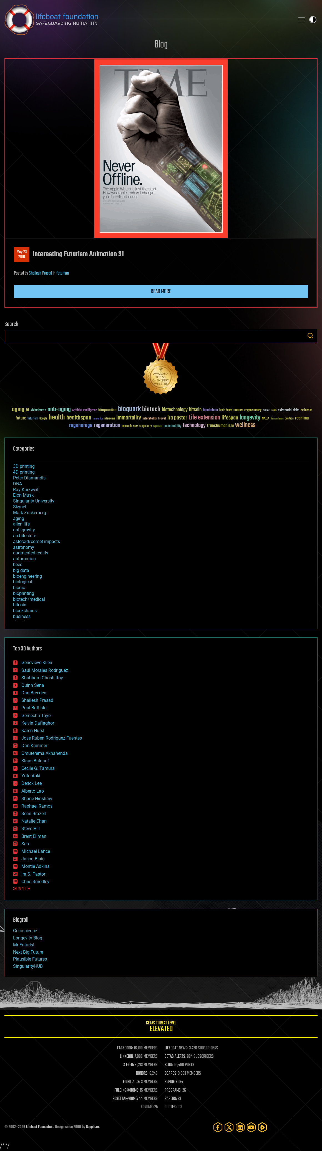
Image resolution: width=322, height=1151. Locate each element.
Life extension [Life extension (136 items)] (204, 417)
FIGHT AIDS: (131, 1081)
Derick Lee (31, 783)
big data (21, 570)
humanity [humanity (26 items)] (98, 419)
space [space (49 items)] (157, 425)
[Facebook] (217, 1127)
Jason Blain (33, 858)
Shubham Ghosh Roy (42, 677)
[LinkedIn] (240, 1127)
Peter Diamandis (29, 478)
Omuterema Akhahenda (44, 753)
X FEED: (128, 1065)
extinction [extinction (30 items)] (306, 410)
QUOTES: (171, 1107)
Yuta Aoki (30, 775)
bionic (19, 587)
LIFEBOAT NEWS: (176, 1048)
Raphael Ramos (36, 806)
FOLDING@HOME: (126, 1090)
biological (22, 581)
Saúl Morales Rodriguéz (44, 670)
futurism (62, 273)
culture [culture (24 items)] (266, 410)
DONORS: (142, 1073)
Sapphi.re (92, 1127)
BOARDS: (171, 1073)
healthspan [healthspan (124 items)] (78, 417)
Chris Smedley (35, 881)
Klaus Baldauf (35, 760)
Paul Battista (34, 707)
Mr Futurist (23, 945)
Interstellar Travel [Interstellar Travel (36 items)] (154, 419)
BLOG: (169, 1065)
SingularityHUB (28, 966)
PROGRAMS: (173, 1090)
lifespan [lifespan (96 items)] (230, 418)
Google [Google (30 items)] (43, 419)
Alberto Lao (32, 791)
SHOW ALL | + (21, 889)
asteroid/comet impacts (36, 541)
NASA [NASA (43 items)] (265, 418)
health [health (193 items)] (57, 418)
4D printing (24, 472)
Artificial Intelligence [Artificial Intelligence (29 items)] (84, 410)
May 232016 (22, 255)
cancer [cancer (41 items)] (238, 410)
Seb (25, 843)
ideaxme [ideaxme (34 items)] (109, 419)
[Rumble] (262, 1127)
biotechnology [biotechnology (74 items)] (175, 410)
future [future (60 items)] (21, 418)
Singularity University (33, 501)
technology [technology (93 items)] (194, 426)
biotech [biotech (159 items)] (151, 409)
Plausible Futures (30, 959)
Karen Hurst (32, 730)
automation (24, 558)
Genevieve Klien (36, 662)
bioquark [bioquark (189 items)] (129, 409)
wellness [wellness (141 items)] (245, 425)
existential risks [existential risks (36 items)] (288, 410)
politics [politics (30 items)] (289, 419)
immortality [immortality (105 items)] (128, 417)
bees (17, 564)
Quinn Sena (32, 685)
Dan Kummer (34, 745)
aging (18, 518)
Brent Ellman (33, 836)
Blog (161, 45)
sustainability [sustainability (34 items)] (172, 426)
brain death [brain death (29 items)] (225, 410)
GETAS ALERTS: (175, 1056)
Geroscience (25, 930)
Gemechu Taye (36, 715)
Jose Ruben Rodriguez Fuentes (51, 738)
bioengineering (27, 576)
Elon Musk (23, 495)
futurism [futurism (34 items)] (32, 419)
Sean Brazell (33, 813)
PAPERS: (171, 1098)
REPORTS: (171, 1081)
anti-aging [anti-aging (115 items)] (59, 409)
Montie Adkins (35, 866)
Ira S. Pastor (33, 874)
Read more (161, 291)
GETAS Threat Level (161, 1027)
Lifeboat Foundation (39, 1127)
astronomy (23, 547)
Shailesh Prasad (40, 273)
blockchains (25, 610)
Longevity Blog (27, 938)
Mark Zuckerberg (29, 512)
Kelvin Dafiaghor (37, 723)
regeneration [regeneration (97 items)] (107, 425)
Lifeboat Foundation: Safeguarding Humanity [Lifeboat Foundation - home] (147, 19)
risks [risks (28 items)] (135, 426)
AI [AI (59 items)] (27, 410)
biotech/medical (29, 599)
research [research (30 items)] (127, 426)
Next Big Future (28, 952)
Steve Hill (30, 828)
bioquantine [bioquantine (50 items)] (107, 410)
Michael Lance (35, 851)
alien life (21, 524)
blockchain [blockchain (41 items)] (210, 410)
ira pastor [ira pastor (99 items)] (177, 418)
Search (310, 335)
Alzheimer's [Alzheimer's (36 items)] (38, 410)
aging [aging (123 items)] (18, 409)
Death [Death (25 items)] (273, 410)
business (22, 616)
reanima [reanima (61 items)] (302, 418)
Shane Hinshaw (36, 798)
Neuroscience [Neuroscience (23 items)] (277, 419)
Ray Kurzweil (25, 489)
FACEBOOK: (125, 1048)
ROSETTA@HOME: (125, 1098)
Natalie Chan (34, 821)
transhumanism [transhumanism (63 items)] (220, 425)
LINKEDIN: (127, 1056)
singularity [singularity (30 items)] (145, 426)
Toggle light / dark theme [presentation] (312, 19)
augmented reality (30, 553)
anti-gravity (24, 529)
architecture (24, 535)
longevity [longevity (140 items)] (250, 417)
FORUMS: (147, 1107)
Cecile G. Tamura (38, 768)
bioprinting (23, 593)
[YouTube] (251, 1127)
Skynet (19, 506)
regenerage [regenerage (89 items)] (80, 426)
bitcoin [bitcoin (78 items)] (195, 410)
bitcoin (19, 604)
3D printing (24, 466)
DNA (17, 483)
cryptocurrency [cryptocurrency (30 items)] (252, 410)
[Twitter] (229, 1127)
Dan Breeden (33, 692)
